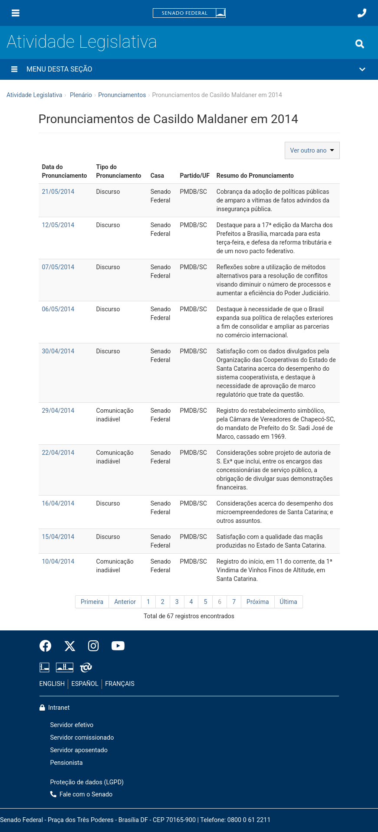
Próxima (258, 601)
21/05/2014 (58, 191)
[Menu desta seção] (14, 69)
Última (288, 601)
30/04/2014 (58, 351)
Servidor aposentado (79, 750)
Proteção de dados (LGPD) (87, 782)
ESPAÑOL (85, 684)
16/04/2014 (58, 503)
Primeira (92, 601)
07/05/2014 (58, 267)
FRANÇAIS (120, 684)
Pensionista (66, 763)
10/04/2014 (58, 561)
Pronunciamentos (122, 94)
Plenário (81, 94)
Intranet (54, 707)
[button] (189, 69)
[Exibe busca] (359, 43)
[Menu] (15, 13)
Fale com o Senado (81, 794)
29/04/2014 (58, 410)
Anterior (125, 601)
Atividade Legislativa (82, 42)
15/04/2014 (58, 536)
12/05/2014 (58, 225)
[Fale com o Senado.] (362, 13)
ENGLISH (52, 684)
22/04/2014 (58, 452)
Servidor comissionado (82, 737)
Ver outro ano (312, 150)
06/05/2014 (58, 309)
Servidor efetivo (72, 725)
